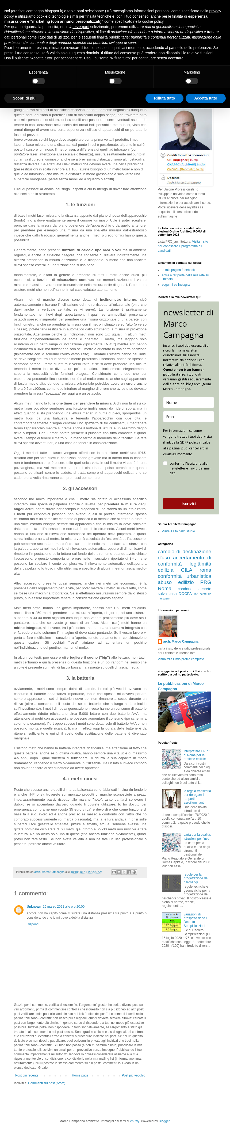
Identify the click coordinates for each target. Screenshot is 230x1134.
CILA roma (196, 570)
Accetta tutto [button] (205, 98)
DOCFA (185, 593)
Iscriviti (189, 503)
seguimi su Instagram (177, 285)
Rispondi (33, 924)
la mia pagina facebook (178, 270)
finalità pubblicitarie (113, 37)
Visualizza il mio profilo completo (181, 659)
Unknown (34, 906)
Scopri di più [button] (24, 98)
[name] (188, 402)
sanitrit (166, 598)
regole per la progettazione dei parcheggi (196, 878)
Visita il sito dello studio (178, 531)
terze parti (80, 27)
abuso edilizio (176, 582)
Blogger (164, 1121)
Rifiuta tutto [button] (164, 98)
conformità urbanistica (184, 576)
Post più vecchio (133, 1075)
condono (185, 589)
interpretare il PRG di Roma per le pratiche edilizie (197, 755)
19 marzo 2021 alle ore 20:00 (64, 906)
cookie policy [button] (152, 21)
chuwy (134, 1121)
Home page (80, 1075)
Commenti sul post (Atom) (46, 1083)
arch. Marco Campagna (180, 641)
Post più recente (27, 1075)
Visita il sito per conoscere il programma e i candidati (183, 246)
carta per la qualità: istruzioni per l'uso (197, 836)
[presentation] (186, 487)
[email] (188, 416)
